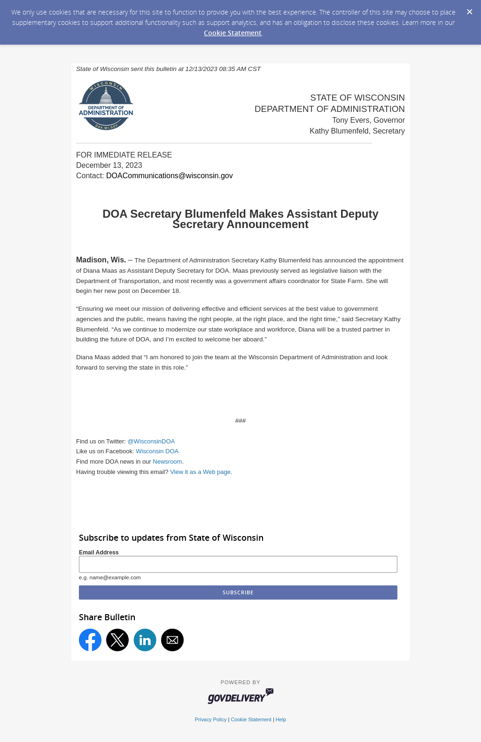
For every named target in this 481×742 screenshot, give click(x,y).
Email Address (99, 552)
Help (281, 719)
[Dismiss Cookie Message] (469, 9)
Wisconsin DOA (157, 451)
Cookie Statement (233, 32)
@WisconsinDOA (151, 441)
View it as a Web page (200, 471)
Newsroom (167, 461)
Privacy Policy (211, 719)
